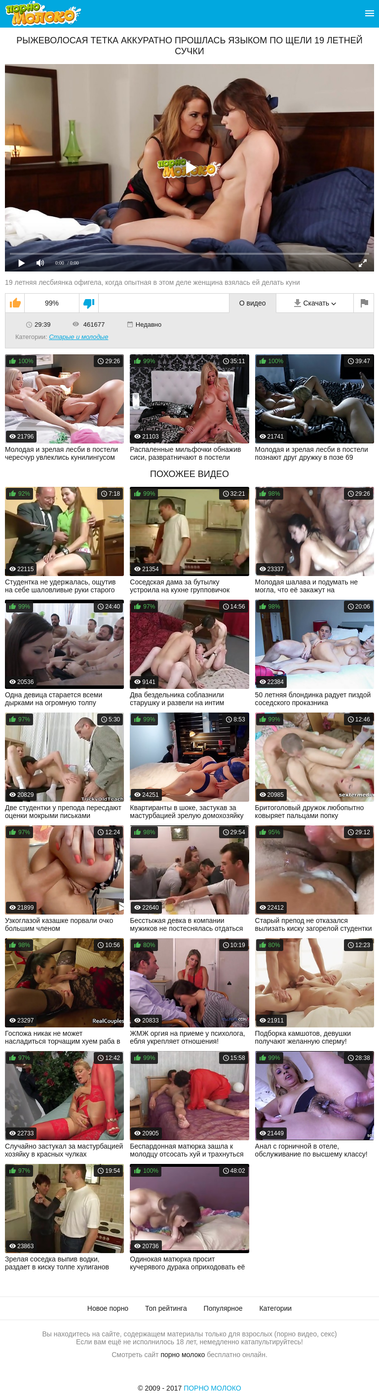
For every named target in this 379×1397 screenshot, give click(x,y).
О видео (252, 303)
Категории (275, 1308)
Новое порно (107, 1308)
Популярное (223, 1308)
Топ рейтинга (166, 1308)
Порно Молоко (212, 1388)
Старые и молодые (78, 337)
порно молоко (182, 1355)
